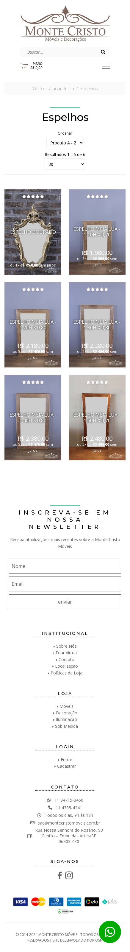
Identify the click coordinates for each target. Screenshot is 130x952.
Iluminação (66, 719)
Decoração (66, 713)
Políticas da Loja (66, 673)
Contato (66, 659)
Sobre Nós (66, 646)
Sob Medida (66, 726)
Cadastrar (66, 766)
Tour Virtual (66, 652)
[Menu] (106, 66)
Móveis (66, 706)
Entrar (66, 759)
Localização (66, 666)
